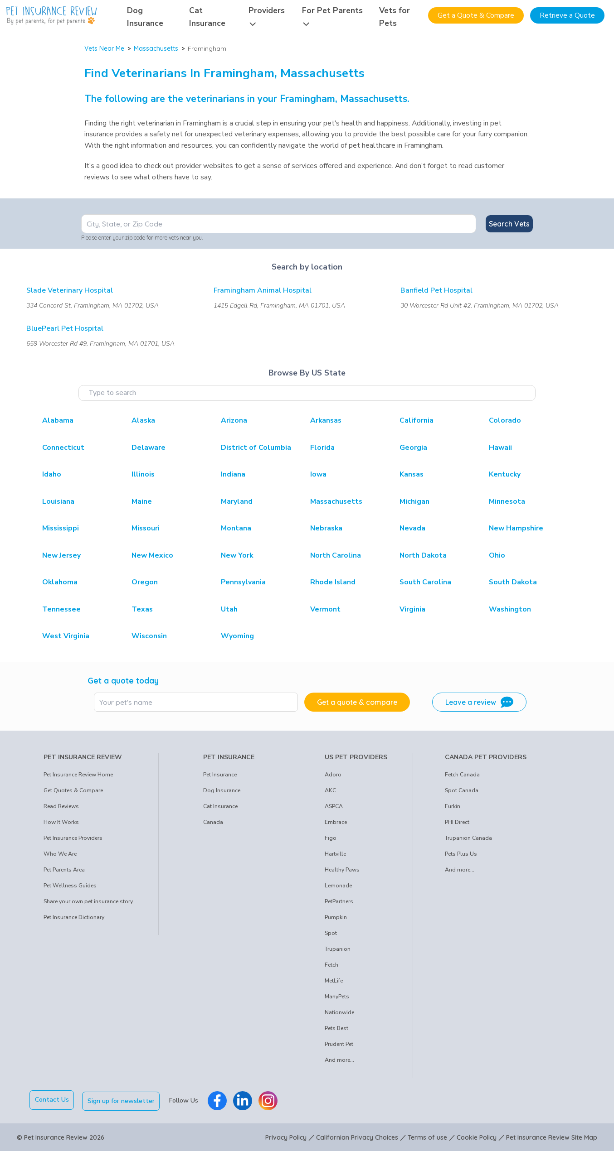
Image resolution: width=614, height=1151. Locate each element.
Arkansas (325, 420)
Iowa (318, 474)
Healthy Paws (342, 869)
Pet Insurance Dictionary (74, 917)
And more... (339, 1060)
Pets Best (336, 1028)
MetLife (334, 980)
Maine (142, 501)
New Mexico (152, 555)
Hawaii (500, 448)
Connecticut (63, 448)
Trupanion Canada (468, 838)
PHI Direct (457, 822)
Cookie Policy (477, 1136)
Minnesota (507, 501)
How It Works (61, 822)
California (417, 420)
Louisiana (58, 501)
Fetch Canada (462, 774)
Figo (330, 838)
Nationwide (339, 1012)
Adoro (333, 774)
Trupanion (338, 949)
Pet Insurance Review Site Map (551, 1136)
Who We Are (60, 853)
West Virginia (65, 636)
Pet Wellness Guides (70, 885)
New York (237, 555)
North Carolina (335, 555)
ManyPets (337, 996)
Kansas (412, 474)
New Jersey (61, 555)
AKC (330, 790)
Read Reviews (61, 806)
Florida (322, 448)
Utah (229, 609)
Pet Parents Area (64, 869)
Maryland (237, 501)
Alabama (57, 420)
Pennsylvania (243, 582)
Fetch (331, 964)
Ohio (497, 555)
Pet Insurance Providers (73, 838)
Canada (213, 822)
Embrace (336, 822)
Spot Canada (461, 790)
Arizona (234, 420)
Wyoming (237, 636)
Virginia (412, 609)
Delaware (149, 448)
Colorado (505, 420)
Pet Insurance (220, 774)
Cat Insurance (220, 806)
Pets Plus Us (461, 853)
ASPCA (334, 806)
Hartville (335, 853)
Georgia (413, 448)
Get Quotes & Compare (73, 790)
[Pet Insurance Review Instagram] (269, 1099)
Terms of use (427, 1136)
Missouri (146, 528)
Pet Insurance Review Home (78, 774)
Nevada (412, 528)
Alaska (143, 420)
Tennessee (61, 609)
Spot (331, 933)
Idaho (51, 474)
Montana (236, 528)
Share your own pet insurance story (88, 901)
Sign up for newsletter (122, 1099)
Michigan (414, 501)
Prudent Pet (339, 1044)
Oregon (145, 582)
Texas (142, 609)
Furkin (452, 806)
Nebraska (326, 528)
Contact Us (52, 1099)
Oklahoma (60, 582)
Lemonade (338, 885)
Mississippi (60, 528)
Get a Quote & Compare (476, 15)
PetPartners (339, 901)
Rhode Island (333, 582)
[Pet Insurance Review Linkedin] (243, 1099)
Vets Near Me (104, 48)
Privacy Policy (286, 1136)
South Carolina (425, 582)
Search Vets (509, 223)
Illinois (143, 474)
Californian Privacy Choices (357, 1136)
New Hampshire (516, 528)
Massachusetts (156, 48)
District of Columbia (256, 448)
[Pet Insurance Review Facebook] (218, 1099)
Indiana (233, 474)
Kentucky (505, 474)
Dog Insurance (221, 790)
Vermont (325, 609)
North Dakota (423, 555)
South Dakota (513, 582)
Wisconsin (149, 636)
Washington (510, 609)
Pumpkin (336, 917)
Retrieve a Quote (567, 15)
